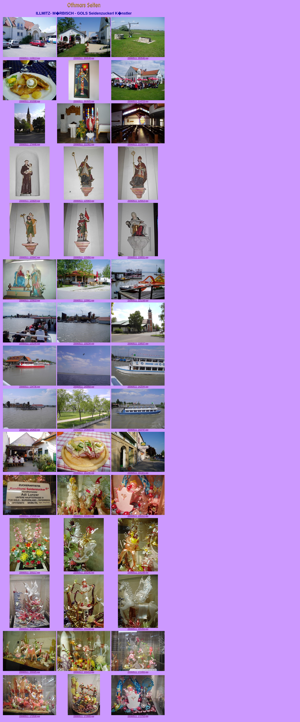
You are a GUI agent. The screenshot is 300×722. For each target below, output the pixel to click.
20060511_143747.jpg (138, 429)
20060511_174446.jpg (29, 143)
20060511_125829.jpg (30, 200)
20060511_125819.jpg (29, 299)
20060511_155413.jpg (83, 671)
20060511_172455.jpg (138, 671)
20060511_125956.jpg (84, 256)
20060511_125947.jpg (30, 256)
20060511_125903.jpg (84, 200)
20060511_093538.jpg (83, 57)
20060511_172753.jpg (138, 715)
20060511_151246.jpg (83, 472)
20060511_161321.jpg (138, 472)
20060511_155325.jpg (29, 671)
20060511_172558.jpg (30, 628)
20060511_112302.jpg (83, 143)
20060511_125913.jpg (138, 200)
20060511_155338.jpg (84, 628)
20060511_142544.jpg (138, 386)
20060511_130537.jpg (138, 343)
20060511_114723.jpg (138, 100)
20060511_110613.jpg (29, 57)
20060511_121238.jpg (138, 299)
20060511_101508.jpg (29, 100)
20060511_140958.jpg (83, 386)
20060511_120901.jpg (83, 299)
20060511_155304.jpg (83, 515)
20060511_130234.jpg (83, 343)
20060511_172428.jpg (29, 515)
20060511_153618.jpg (29, 472)
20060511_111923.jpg (138, 143)
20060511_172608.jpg (84, 715)
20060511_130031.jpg (138, 256)
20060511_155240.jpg (84, 572)
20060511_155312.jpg (138, 515)
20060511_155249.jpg (138, 572)
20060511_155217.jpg (30, 572)
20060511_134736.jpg (29, 386)
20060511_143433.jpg (29, 429)
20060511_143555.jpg (83, 429)
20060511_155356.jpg (138, 628)
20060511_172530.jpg (29, 715)
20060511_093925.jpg (84, 100)
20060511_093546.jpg (138, 57)
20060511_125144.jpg (29, 343)
